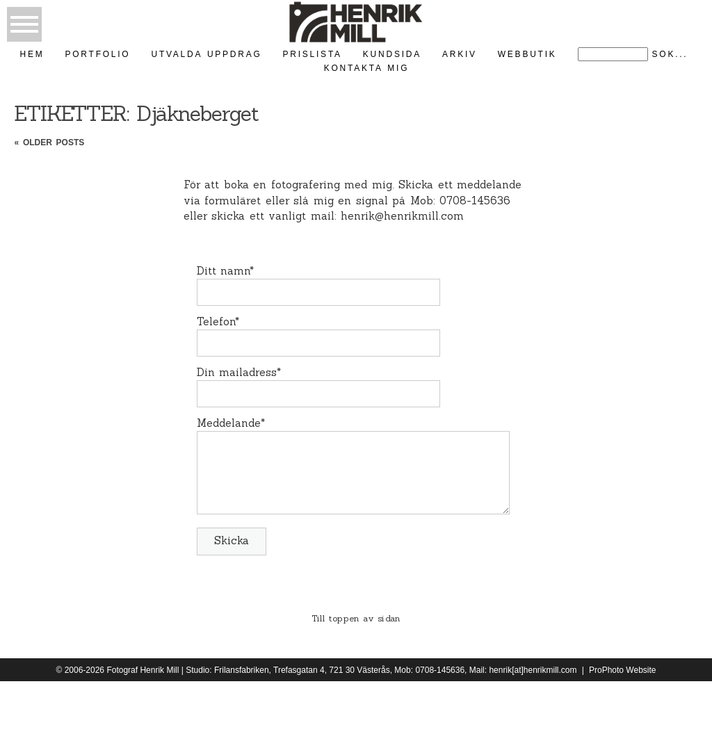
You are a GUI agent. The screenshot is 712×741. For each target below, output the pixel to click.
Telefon (216, 321)
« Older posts (49, 142)
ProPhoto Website (622, 670)
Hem (32, 54)
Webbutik (527, 54)
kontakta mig (367, 68)
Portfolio (98, 54)
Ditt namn (223, 270)
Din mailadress (237, 372)
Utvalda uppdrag (206, 54)
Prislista (312, 54)
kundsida (392, 54)
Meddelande (229, 423)
